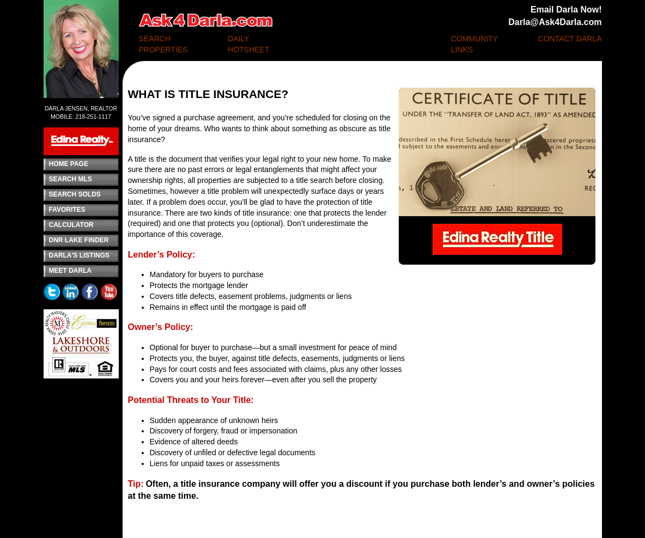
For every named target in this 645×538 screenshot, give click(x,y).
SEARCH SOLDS (75, 194)
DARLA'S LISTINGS (79, 255)
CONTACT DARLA (570, 38)
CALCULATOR (71, 225)
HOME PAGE (68, 164)
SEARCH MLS (70, 179)
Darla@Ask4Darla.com (554, 22)
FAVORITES (67, 209)
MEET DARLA (70, 270)
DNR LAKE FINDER (79, 240)
